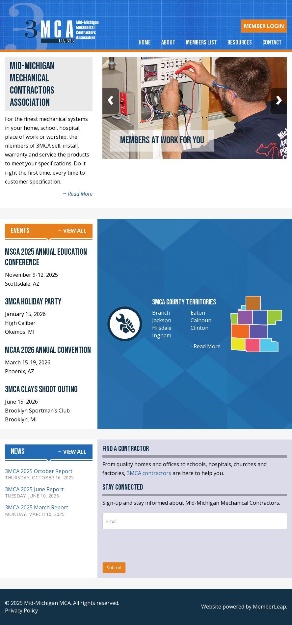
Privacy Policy (21, 610)
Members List (201, 42)
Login (264, 26)
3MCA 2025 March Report (36, 507)
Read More (80, 193)
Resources (239, 42)
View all (75, 230)
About (168, 42)
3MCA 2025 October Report (38, 471)
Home (145, 42)
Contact (272, 42)
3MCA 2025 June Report (34, 489)
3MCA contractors (149, 473)
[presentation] (152, 546)
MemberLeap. (270, 606)
